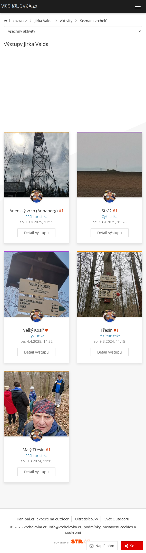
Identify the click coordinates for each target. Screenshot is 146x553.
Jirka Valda (44, 20)
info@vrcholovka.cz (65, 527)
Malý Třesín (34, 450)
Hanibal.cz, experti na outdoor (43, 519)
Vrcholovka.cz (15, 20)
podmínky (92, 527)
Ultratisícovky (86, 519)
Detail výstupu (36, 232)
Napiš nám (102, 545)
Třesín (107, 330)
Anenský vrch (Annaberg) (33, 211)
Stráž (107, 211)
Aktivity (66, 20)
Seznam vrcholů (94, 20)
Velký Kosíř (33, 330)
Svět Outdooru (116, 519)
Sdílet (132, 545)
